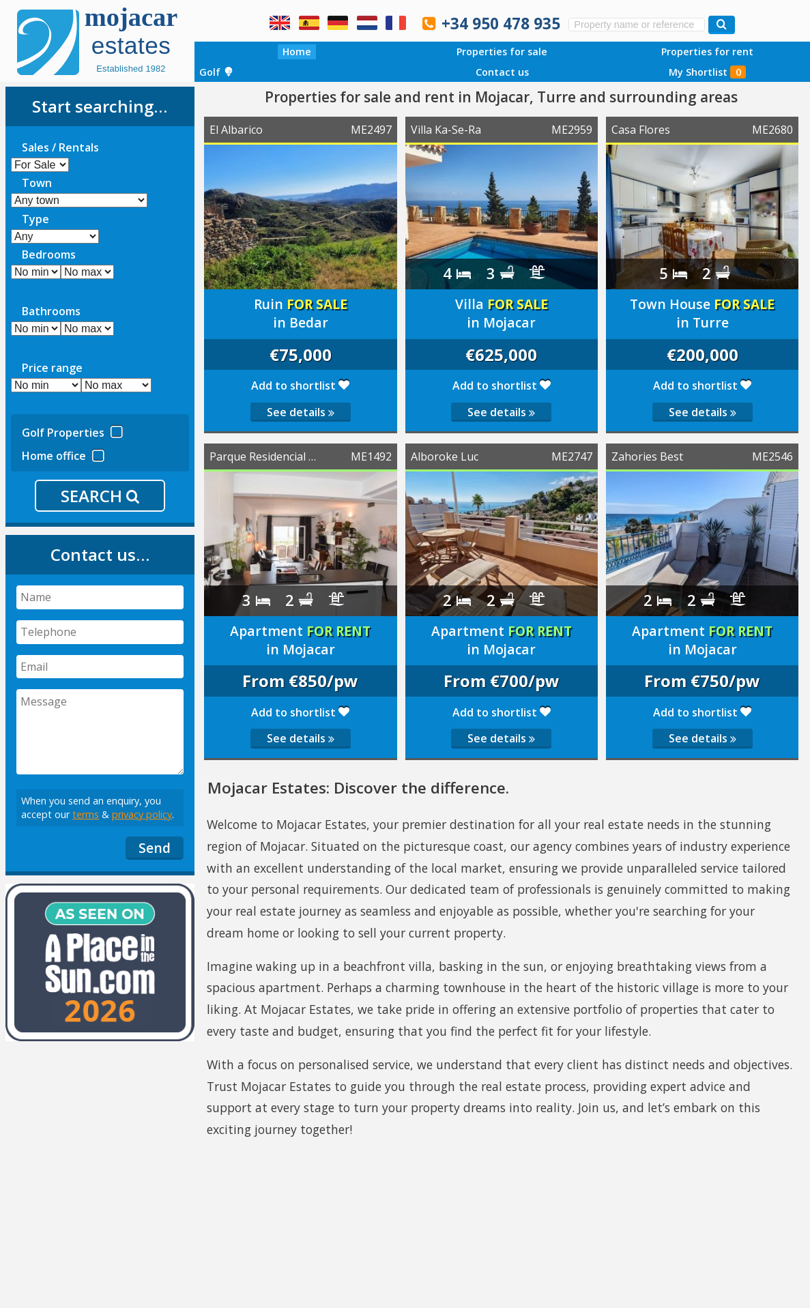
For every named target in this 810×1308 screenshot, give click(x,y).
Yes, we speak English (280, 22)
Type (35, 219)
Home (297, 51)
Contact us (502, 72)
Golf (216, 72)
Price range (52, 367)
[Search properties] (721, 25)
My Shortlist (707, 72)
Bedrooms (49, 254)
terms (85, 814)
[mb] (87, 272)
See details (300, 412)
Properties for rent (707, 51)
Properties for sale (502, 51)
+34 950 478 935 (501, 23)
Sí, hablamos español (309, 22)
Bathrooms (51, 311)
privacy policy (142, 814)
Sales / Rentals (60, 147)
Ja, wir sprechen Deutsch (338, 22)
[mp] (116, 385)
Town (37, 182)
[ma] (87, 328)
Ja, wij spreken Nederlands (367, 22)
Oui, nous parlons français (396, 22)
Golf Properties (72, 431)
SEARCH (100, 495)
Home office (63, 454)
